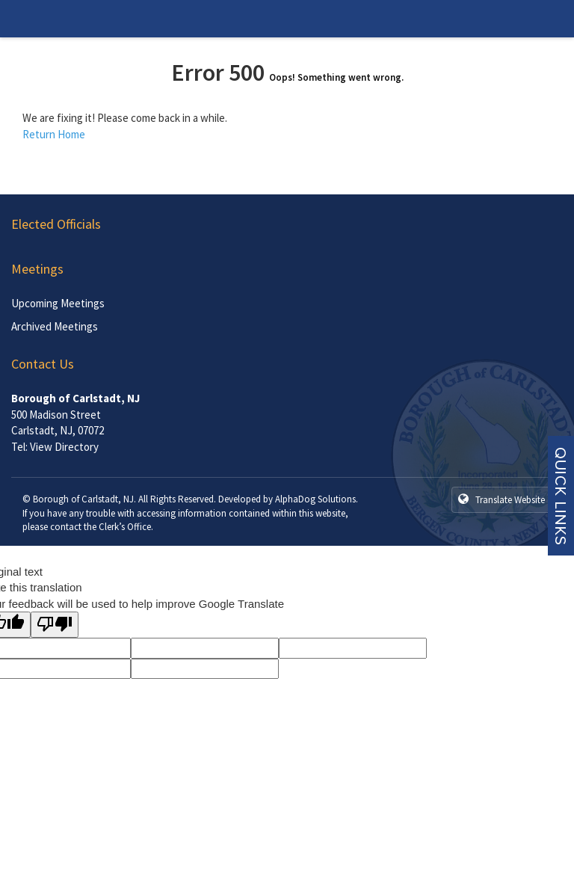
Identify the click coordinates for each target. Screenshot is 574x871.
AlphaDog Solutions (315, 499)
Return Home (53, 134)
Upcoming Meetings (58, 303)
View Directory (64, 447)
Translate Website (501, 499)
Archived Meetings (54, 326)
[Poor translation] (54, 625)
